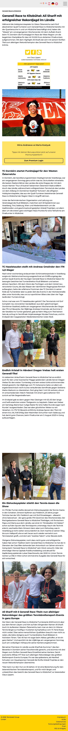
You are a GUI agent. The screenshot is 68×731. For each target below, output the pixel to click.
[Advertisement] (33, 436)
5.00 (38, 70)
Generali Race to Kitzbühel (11, 11)
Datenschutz (61, 722)
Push (64, 726)
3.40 (38, 83)
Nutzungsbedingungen (57, 724)
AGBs (64, 719)
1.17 (28, 70)
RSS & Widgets (60, 728)
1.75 (39, 77)
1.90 (29, 77)
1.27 (29, 83)
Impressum (61, 717)
